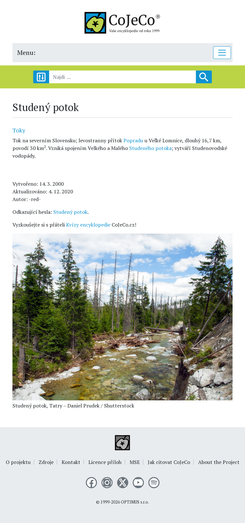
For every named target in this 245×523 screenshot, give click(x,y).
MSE (135, 462)
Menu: (26, 52)
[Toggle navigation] (222, 52)
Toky (18, 130)
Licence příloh (105, 462)
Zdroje (46, 462)
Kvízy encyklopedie (88, 224)
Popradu (133, 140)
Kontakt (71, 462)
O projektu (18, 462)
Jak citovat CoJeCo (169, 462)
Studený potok (70, 211)
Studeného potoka (150, 148)
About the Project (219, 462)
